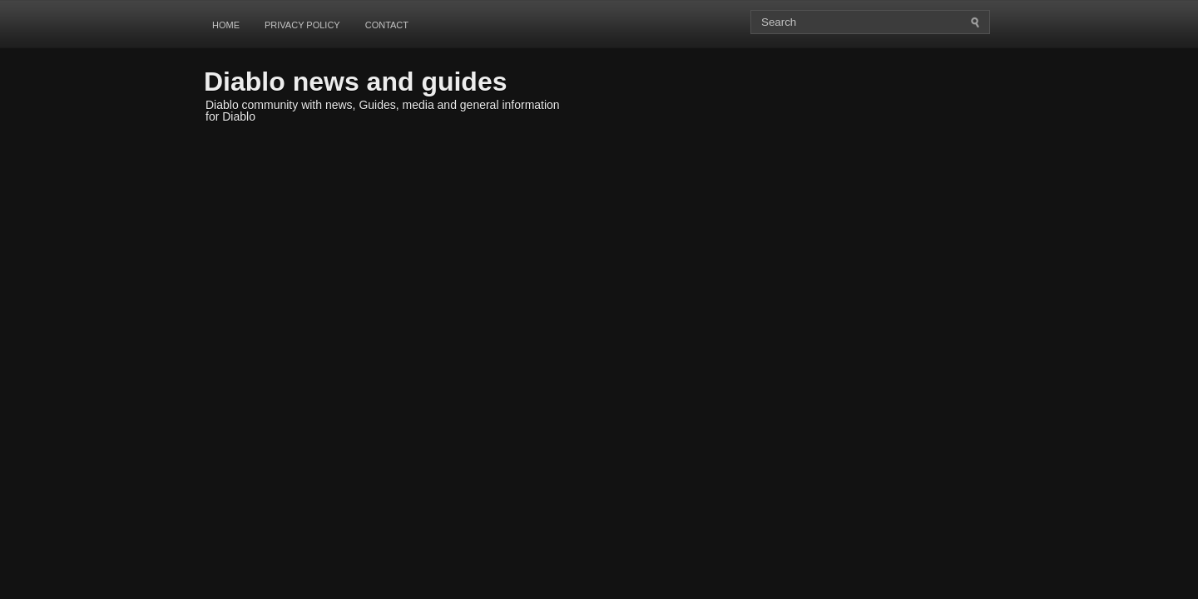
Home (226, 25)
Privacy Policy (302, 25)
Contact (386, 25)
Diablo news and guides (355, 82)
